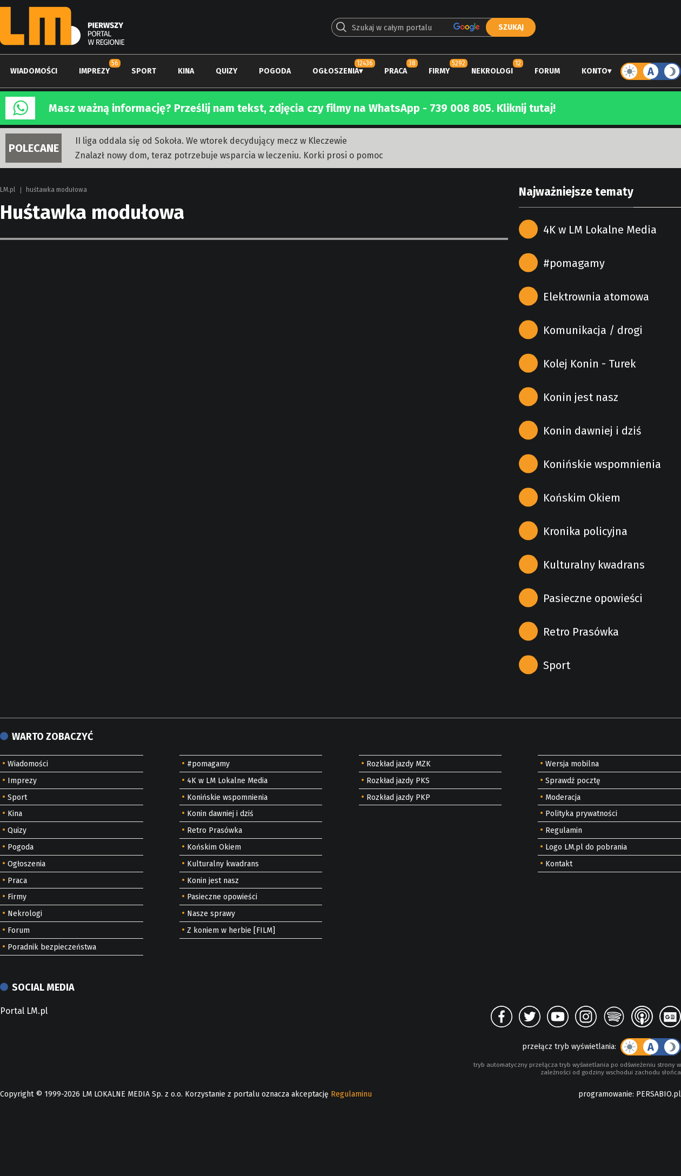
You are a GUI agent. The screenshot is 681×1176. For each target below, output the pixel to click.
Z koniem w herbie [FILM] (231, 930)
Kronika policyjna (585, 531)
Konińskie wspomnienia (602, 464)
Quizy (226, 71)
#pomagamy (574, 263)
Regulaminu (351, 1094)
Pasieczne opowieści (593, 598)
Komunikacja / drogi (593, 330)
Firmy (439, 71)
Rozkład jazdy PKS (398, 780)
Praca (395, 71)
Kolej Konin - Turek (589, 363)
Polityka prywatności (581, 813)
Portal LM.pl (24, 1011)
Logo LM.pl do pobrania (586, 847)
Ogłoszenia (335, 71)
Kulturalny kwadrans (594, 564)
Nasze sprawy (211, 913)
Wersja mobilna (572, 764)
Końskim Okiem (581, 497)
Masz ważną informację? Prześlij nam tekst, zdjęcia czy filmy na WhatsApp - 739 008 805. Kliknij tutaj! (302, 108)
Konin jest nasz (580, 397)
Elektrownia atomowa (596, 296)
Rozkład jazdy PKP (398, 797)
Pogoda (275, 71)
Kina (186, 71)
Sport (143, 71)
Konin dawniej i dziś (592, 430)
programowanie (605, 1094)
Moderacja (562, 797)
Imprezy (94, 71)
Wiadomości (33, 71)
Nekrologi (492, 71)
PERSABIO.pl (658, 1094)
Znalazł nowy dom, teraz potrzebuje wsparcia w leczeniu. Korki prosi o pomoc (229, 155)
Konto (594, 71)
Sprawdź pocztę (572, 780)
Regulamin (563, 830)
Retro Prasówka (581, 631)
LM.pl (7, 189)
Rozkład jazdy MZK (398, 764)
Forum (547, 71)
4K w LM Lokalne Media (600, 229)
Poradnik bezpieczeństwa (52, 947)
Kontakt (558, 863)
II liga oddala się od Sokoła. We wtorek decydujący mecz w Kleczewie (211, 141)
